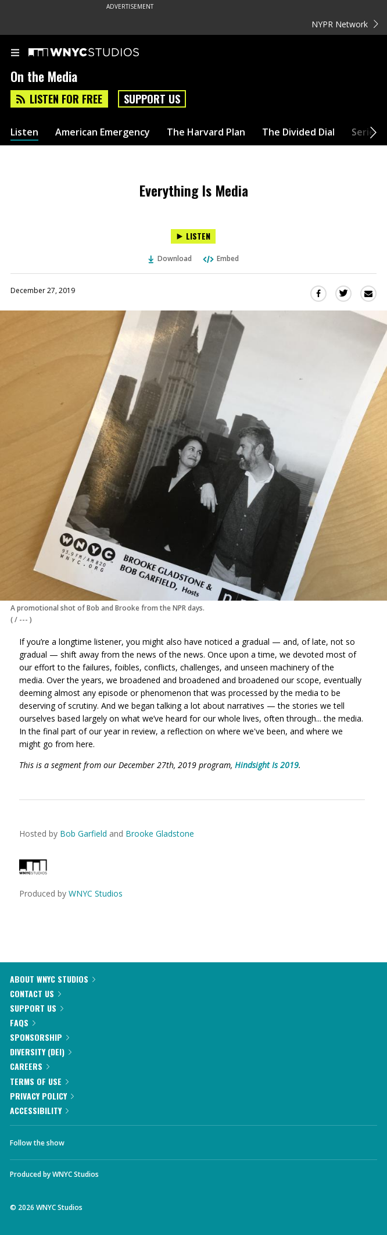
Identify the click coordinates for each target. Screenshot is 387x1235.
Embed (220, 258)
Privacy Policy (42, 1096)
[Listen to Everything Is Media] (193, 236)
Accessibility (39, 1110)
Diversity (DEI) (40, 1051)
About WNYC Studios (52, 979)
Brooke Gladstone (160, 833)
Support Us (152, 98)
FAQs (22, 1022)
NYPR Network (344, 24)
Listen (24, 132)
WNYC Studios (96, 893)
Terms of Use (39, 1081)
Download (170, 258)
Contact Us (35, 993)
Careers (29, 1066)
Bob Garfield (83, 833)
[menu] (15, 53)
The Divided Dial (298, 132)
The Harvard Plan (206, 132)
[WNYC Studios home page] (98, 53)
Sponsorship (39, 1037)
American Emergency (102, 132)
